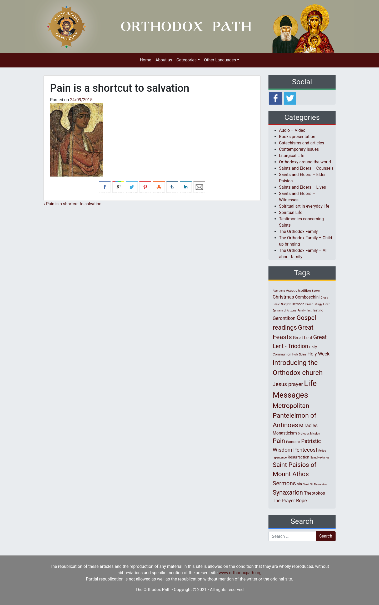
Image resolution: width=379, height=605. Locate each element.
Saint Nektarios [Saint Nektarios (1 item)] (319, 457)
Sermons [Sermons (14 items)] (284, 483)
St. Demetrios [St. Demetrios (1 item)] (318, 484)
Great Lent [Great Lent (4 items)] (302, 337)
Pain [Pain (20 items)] (279, 441)
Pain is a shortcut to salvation (72, 203)
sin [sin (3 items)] (299, 484)
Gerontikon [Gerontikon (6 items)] (284, 318)
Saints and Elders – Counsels (306, 168)
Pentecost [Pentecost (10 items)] (305, 450)
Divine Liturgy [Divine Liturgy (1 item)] (313, 304)
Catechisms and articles (301, 142)
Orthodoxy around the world (305, 161)
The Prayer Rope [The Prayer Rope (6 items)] (290, 500)
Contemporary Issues (299, 149)
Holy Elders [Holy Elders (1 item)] (299, 354)
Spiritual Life (290, 212)
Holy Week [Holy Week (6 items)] (318, 354)
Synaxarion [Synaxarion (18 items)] (288, 492)
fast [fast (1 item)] (309, 310)
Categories (186, 59)
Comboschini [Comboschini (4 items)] (307, 297)
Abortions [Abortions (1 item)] (279, 290)
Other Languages (220, 59)
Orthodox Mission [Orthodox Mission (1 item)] (309, 433)
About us (163, 59)
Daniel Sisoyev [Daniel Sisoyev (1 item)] (282, 304)
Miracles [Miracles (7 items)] (308, 425)
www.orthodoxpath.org (240, 572)
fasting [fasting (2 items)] (318, 310)
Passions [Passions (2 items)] (293, 442)
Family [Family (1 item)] (301, 310)
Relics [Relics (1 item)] (322, 450)
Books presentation (297, 136)
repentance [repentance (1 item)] (280, 457)
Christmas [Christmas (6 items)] (283, 297)
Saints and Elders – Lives (302, 187)
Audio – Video (292, 130)
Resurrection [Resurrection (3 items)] (298, 457)
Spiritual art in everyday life (304, 206)
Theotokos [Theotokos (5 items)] (314, 493)
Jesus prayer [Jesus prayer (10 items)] (288, 384)
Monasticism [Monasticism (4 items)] (285, 433)
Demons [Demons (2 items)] (298, 304)
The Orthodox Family (298, 231)
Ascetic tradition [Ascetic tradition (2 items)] (298, 290)
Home (145, 59)
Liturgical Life (291, 155)
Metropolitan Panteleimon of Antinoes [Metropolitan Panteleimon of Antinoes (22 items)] (294, 415)
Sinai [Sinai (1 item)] (306, 484)
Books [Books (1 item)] (316, 290)
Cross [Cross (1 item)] (324, 297)
